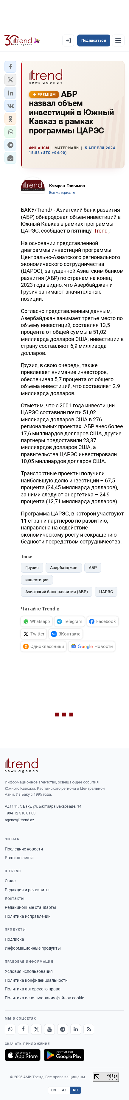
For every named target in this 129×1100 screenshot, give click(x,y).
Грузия (32, 567)
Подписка (14, 939)
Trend (101, 231)
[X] (36, 1029)
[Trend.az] (22, 40)
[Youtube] (49, 1029)
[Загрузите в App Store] (23, 1055)
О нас (10, 880)
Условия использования (29, 971)
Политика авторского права (32, 989)
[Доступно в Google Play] (64, 1055)
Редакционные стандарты (30, 907)
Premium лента (19, 857)
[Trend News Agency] (21, 765)
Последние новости (24, 849)
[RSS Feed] (88, 1029)
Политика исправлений (28, 916)
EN (53, 1090)
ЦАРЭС (106, 591)
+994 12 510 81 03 (20, 813)
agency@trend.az (19, 820)
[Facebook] (23, 1029)
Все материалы (62, 193)
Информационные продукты (33, 948)
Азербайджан (63, 567)
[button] (10, 66)
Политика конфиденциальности (36, 980)
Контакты (14, 898)
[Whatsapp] (10, 1029)
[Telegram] (62, 1029)
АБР (93, 567)
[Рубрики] (118, 40)
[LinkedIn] (75, 1029)
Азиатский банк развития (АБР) (56, 591)
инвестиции (37, 579)
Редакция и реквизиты (27, 889)
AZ (64, 1090)
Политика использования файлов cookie (44, 997)
